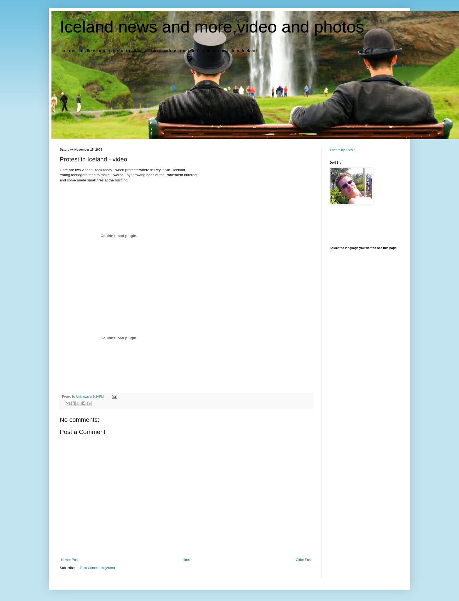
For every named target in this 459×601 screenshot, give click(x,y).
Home (187, 560)
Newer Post (69, 560)
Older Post (304, 560)
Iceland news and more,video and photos (212, 27)
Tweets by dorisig (343, 150)
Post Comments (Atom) (97, 568)
